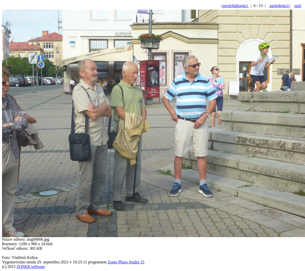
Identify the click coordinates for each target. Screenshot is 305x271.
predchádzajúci (235, 6)
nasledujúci (279, 6)
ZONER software (31, 266)
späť (297, 6)
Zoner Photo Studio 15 (126, 262)
